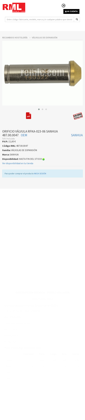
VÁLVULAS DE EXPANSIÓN (44, 49)
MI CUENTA (71, 11)
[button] (39, 120)
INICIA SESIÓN (40, 185)
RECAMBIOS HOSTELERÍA (16, 49)
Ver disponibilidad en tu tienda (17, 175)
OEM (24, 147)
